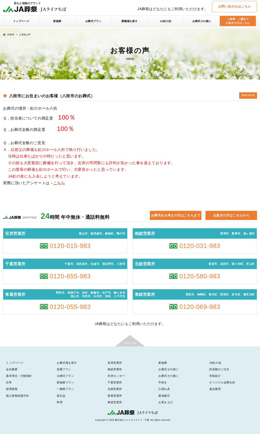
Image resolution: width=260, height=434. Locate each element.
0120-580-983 (199, 276)
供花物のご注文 (219, 369)
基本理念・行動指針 (19, 375)
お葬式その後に (202, 22)
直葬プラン (64, 369)
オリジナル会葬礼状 (222, 382)
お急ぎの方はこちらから (231, 215)
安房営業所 (115, 362)
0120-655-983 (70, 276)
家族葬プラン (65, 382)
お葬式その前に (168, 369)
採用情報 (11, 389)
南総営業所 (115, 369)
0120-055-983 (70, 306)
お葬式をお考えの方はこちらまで (175, 215)
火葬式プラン (65, 375)
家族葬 (57, 22)
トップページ (21, 22)
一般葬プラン (65, 389)
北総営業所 (115, 389)
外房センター (116, 375)
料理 (60, 402)
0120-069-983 (199, 306)
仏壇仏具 (164, 389)
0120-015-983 (70, 245)
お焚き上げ (165, 402)
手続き (162, 382)
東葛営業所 (115, 395)
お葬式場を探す (67, 362)
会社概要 (11, 369)
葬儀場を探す (129, 22)
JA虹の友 (165, 22)
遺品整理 (215, 389)
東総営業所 (115, 402)
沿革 (9, 382)
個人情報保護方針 (17, 395)
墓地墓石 (164, 395)
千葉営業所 (115, 382)
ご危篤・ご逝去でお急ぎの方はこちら (238, 22)
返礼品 (61, 395)
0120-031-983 (199, 245)
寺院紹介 (215, 375)
